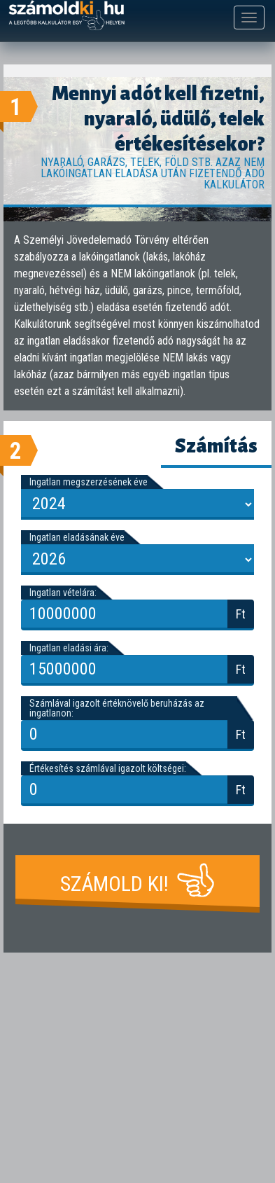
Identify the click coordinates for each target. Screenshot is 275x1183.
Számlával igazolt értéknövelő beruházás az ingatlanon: (116, 708)
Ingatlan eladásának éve (77, 537)
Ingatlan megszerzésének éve (88, 481)
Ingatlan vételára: (63, 592)
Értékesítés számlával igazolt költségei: (107, 768)
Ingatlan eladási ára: (68, 647)
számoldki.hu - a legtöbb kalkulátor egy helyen (66, 16)
